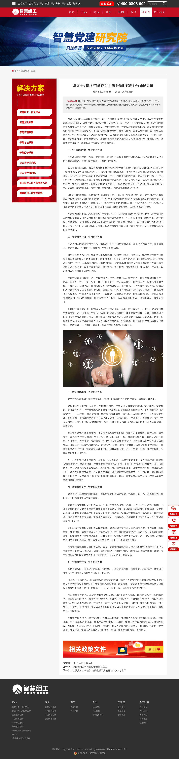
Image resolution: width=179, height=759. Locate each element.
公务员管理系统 (28, 163)
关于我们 (159, 12)
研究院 (145, 12)
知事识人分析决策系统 (21, 711)
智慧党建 (33, 3)
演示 (97, 12)
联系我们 (143, 723)
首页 (72, 12)
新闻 (121, 12)
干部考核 (55, 3)
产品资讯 (74, 707)
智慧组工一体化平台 (30, 112)
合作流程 (96, 711)
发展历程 (143, 715)
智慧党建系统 (26, 122)
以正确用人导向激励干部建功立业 (90, 666)
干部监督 (66, 3)
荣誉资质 (143, 719)
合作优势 (96, 707)
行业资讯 (74, 711)
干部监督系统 (26, 152)
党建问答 (121, 707)
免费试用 (106, 3)
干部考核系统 (26, 142)
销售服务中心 (98, 715)
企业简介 (143, 707)
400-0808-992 (133, 3)
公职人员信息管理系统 (21, 730)
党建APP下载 (50, 719)
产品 (84, 12)
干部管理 (44, 3)
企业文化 (143, 711)
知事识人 (77, 3)
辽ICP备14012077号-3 (117, 749)
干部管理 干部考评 (82, 663)
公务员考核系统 (28, 173)
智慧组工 (22, 3)
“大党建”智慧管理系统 (21, 738)
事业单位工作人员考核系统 (33, 183)
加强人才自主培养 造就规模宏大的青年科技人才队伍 (99, 670)
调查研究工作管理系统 (31, 193)
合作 (134, 12)
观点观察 (121, 715)
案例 (109, 12)
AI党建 (14, 734)
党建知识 (25, 71)
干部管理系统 (26, 132)
